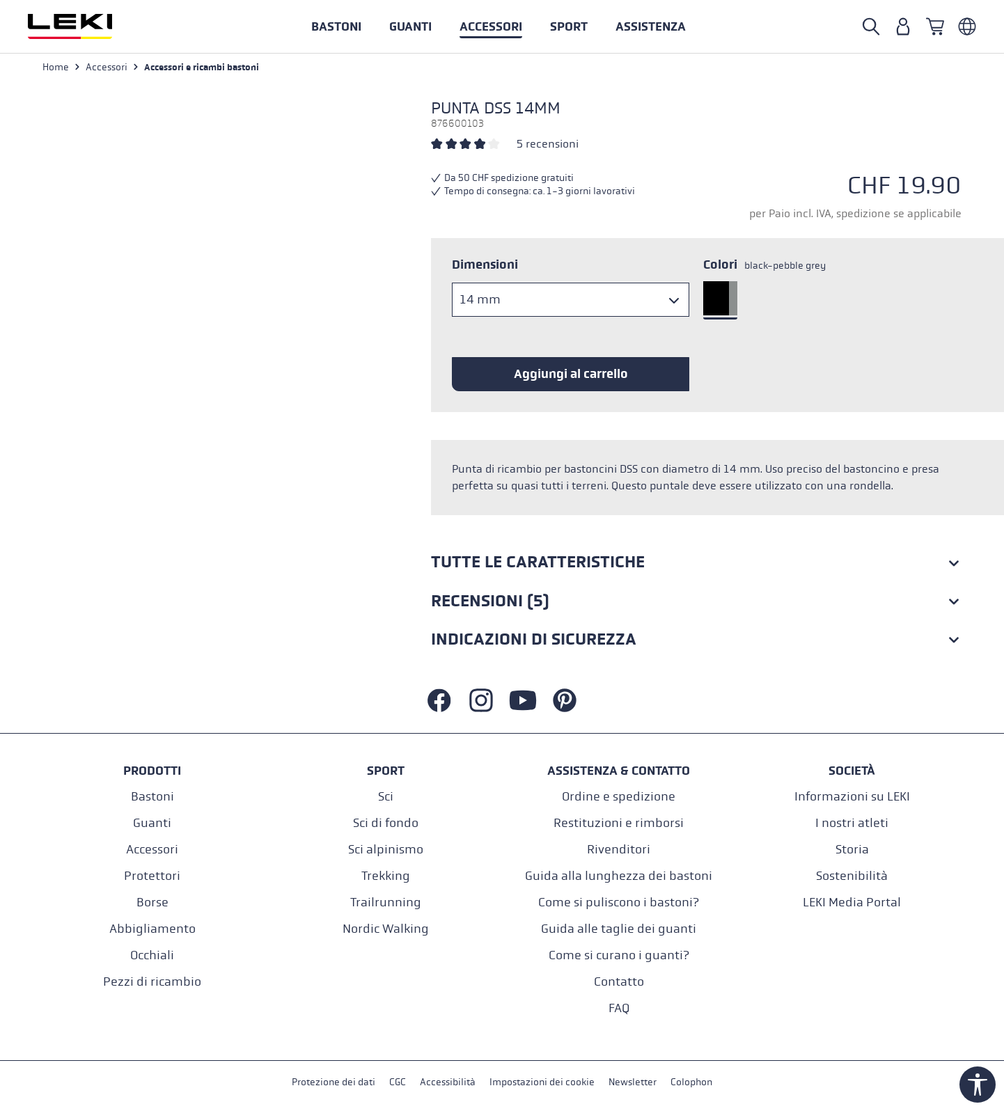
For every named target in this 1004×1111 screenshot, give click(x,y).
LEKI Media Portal (852, 902)
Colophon (691, 1082)
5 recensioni (548, 143)
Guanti (152, 823)
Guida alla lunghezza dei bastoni (618, 876)
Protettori (152, 876)
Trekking (385, 876)
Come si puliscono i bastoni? (618, 902)
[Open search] (871, 26)
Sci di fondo (385, 823)
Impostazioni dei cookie (542, 1082)
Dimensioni (485, 264)
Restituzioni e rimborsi (619, 823)
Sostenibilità (852, 876)
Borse (152, 902)
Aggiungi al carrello (571, 373)
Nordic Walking (386, 929)
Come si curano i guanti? (619, 955)
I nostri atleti (851, 823)
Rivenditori (618, 849)
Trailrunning (385, 902)
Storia (852, 849)
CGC (397, 1082)
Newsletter (633, 1082)
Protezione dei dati (333, 1082)
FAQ (619, 1008)
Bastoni (152, 796)
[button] (569, 26)
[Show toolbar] (977, 1084)
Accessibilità (448, 1082)
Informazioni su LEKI (852, 796)
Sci (385, 796)
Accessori (152, 849)
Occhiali (152, 955)
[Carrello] (935, 26)
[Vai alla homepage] (85, 26)
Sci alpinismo (385, 849)
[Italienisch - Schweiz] (967, 26)
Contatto (619, 982)
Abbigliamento (152, 929)
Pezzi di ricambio (152, 982)
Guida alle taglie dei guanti (618, 929)
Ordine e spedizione (618, 796)
